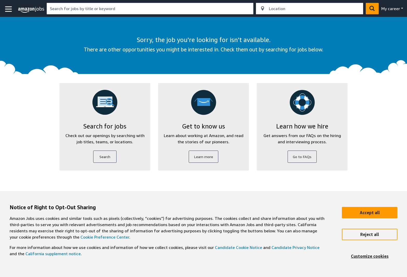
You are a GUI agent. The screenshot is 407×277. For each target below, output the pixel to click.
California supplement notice (53, 253)
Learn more (203, 156)
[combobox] (150, 8)
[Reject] (369, 234)
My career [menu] (390, 8)
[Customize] (369, 256)
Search (104, 156)
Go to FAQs (302, 156)
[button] (9, 9)
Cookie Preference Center (104, 237)
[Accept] (369, 212)
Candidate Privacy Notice (296, 247)
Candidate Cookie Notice (238, 247)
